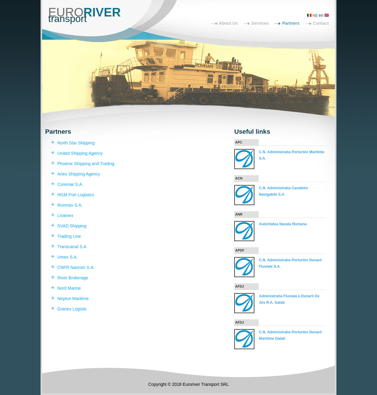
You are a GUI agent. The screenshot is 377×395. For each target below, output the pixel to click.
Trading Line (69, 236)
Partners (291, 23)
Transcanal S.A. (72, 246)
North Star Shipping (76, 142)
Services (260, 23)
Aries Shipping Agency (78, 174)
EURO (84, 12)
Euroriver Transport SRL (206, 384)
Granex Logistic (72, 308)
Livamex (65, 215)
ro (314, 15)
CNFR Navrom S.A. (76, 267)
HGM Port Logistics (75, 194)
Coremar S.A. (70, 184)
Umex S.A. (67, 257)
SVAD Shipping (71, 225)
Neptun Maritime (73, 298)
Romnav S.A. (69, 205)
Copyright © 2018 (165, 384)
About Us (228, 23)
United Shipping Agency (80, 153)
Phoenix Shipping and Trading (85, 163)
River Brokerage (72, 277)
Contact (321, 23)
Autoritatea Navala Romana (283, 224)
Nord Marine (69, 288)
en (321, 15)
